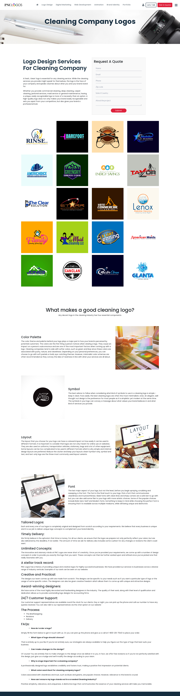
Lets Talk (151, 5)
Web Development (82, 4)
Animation (99, 4)
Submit (118, 110)
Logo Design (47, 4)
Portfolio (127, 4)
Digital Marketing (63, 4)
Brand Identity (113, 4)
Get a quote (165, 5)
